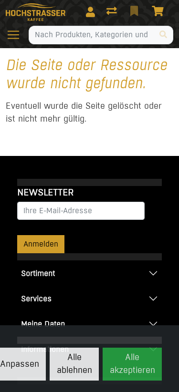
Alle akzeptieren (132, 363)
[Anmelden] (90, 12)
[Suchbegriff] (91, 35)
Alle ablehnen (74, 363)
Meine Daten (43, 324)
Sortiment (38, 273)
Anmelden (40, 243)
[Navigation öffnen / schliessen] (17, 34)
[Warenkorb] (159, 12)
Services (36, 298)
